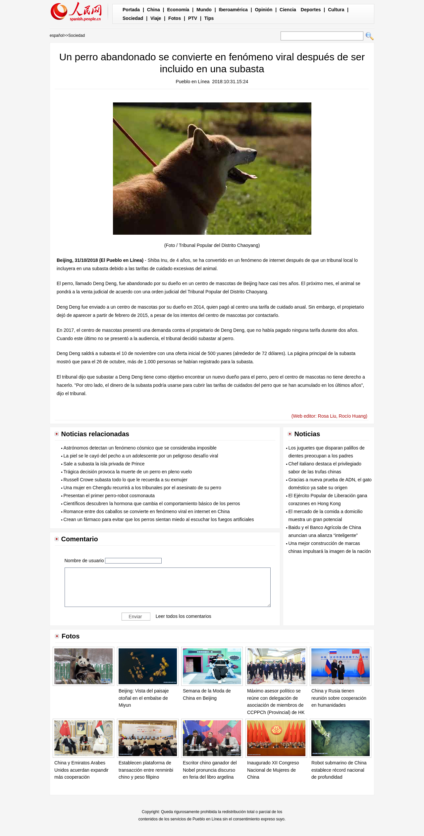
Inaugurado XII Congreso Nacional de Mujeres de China (273, 770)
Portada (131, 9)
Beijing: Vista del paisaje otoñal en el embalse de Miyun (144, 698)
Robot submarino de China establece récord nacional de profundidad (339, 770)
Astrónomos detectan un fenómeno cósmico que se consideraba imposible (140, 447)
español (57, 35)
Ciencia (288, 9)
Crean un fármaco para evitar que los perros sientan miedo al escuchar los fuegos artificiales (159, 519)
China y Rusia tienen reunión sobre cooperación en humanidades (338, 698)
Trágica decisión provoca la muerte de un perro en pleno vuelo (128, 471)
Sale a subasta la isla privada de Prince (104, 463)
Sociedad (133, 18)
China (153, 9)
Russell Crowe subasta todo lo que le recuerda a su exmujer (125, 479)
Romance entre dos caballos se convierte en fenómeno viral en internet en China (147, 511)
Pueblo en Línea (193, 81)
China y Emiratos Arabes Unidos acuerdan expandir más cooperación (81, 770)
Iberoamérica (233, 9)
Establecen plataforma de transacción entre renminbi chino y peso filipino (146, 770)
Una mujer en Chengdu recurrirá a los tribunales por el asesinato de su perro (142, 487)
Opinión (263, 9)
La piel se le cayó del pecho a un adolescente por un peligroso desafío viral (141, 455)
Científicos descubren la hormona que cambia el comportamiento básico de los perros (152, 503)
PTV (192, 18)
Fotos (174, 18)
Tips (209, 18)
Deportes (311, 9)
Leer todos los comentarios (183, 616)
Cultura (336, 9)
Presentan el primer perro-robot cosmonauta (109, 495)
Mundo (204, 9)
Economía (178, 9)
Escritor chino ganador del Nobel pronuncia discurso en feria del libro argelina (210, 770)
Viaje (155, 18)
